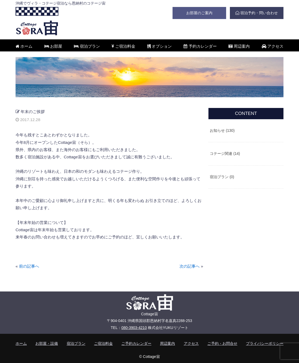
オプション (159, 46)
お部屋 (53, 46)
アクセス (272, 46)
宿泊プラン (87, 46)
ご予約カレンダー (136, 343)
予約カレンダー (200, 46)
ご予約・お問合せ (222, 343)
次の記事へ (190, 266)
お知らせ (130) (222, 130)
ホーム (24, 46)
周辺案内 (239, 46)
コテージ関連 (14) (225, 153)
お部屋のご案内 (199, 13)
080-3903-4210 (134, 327)
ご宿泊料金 (123, 46)
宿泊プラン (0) (222, 177)
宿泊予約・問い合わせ (257, 13)
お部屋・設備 (46, 343)
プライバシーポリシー (264, 343)
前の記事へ (29, 266)
